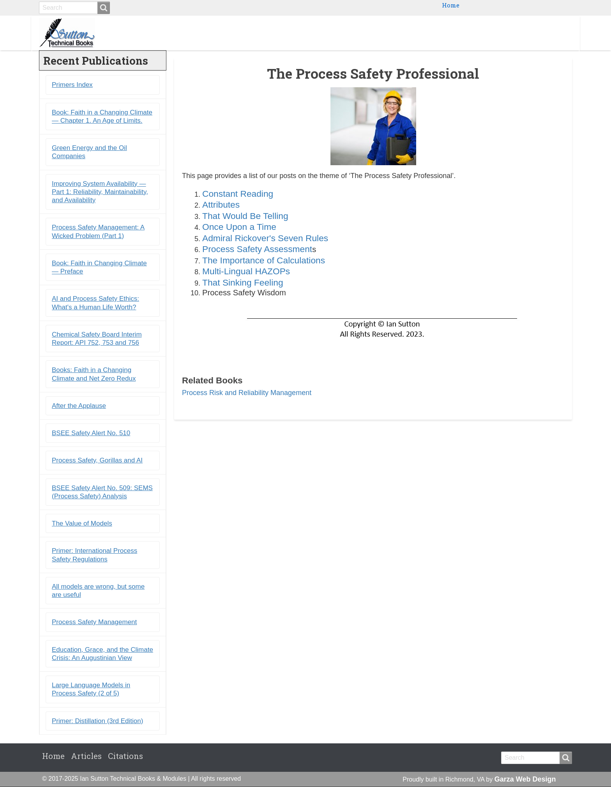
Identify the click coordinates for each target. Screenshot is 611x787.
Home (450, 5)
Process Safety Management (94, 622)
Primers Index (72, 85)
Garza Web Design (525, 779)
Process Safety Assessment (257, 249)
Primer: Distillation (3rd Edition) (97, 721)
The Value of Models (82, 523)
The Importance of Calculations (263, 260)
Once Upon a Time (239, 227)
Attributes (221, 205)
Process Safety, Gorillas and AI (97, 460)
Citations (551, 32)
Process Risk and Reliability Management (246, 393)
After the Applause (79, 405)
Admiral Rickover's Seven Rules (265, 238)
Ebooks (441, 32)
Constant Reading (237, 194)
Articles (86, 756)
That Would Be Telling (245, 216)
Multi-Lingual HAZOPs (246, 271)
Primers (479, 32)
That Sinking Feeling (242, 282)
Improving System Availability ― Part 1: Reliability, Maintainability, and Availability (100, 192)
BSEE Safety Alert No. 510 (91, 433)
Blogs (513, 32)
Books (407, 32)
